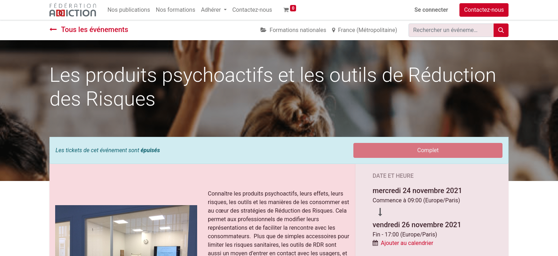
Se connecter (431, 9)
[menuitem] (129, 10)
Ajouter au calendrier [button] (407, 243)
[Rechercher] (501, 30)
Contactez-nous (484, 9)
